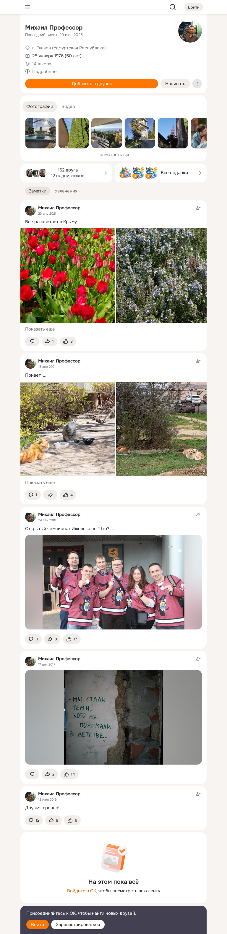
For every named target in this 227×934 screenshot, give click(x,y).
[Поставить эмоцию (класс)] (68, 342)
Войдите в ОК (81, 891)
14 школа (41, 64)
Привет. (33, 375)
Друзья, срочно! (42, 808)
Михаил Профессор (53, 27)
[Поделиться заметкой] (49, 342)
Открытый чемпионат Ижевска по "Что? (67, 529)
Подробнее (44, 71)
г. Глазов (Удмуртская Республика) (69, 48)
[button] (40, 106)
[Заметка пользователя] (113, 801)
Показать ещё (40, 329)
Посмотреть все (113, 155)
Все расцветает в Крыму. (51, 222)
